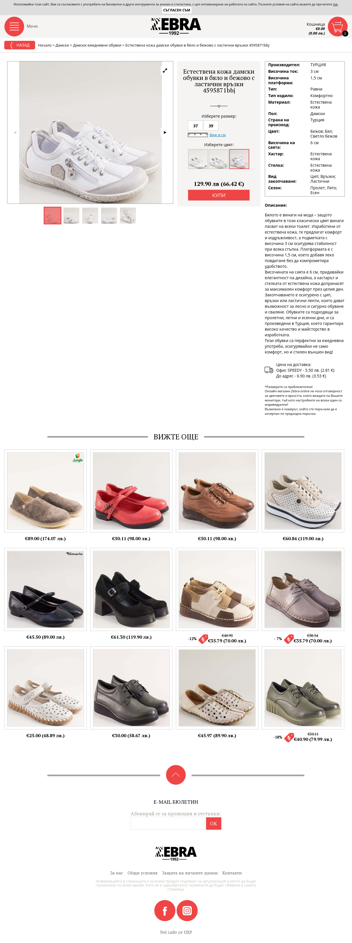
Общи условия (143, 873)
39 (211, 125)
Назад (19, 45)
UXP (188, 932)
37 (195, 125)
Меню (32, 26)
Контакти (232, 873)
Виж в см (218, 134)
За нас (116, 873)
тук (335, 4)
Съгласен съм (176, 10)
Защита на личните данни (190, 873)
